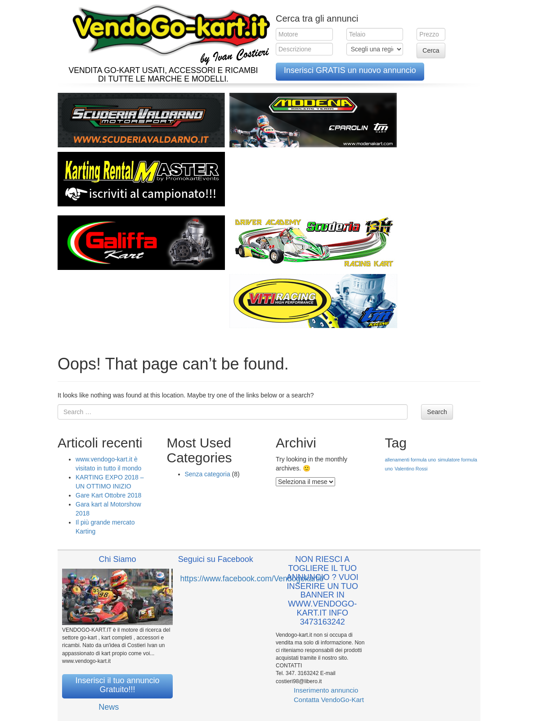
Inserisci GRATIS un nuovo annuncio (350, 70)
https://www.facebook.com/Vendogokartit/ (252, 578)
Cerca (430, 50)
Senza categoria (207, 474)
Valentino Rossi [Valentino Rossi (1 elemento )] (411, 468)
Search (437, 411)
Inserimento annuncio (326, 690)
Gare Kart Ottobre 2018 (108, 495)
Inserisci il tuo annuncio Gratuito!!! (117, 685)
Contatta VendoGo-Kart (329, 699)
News (109, 707)
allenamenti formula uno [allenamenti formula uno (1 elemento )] (410, 459)
